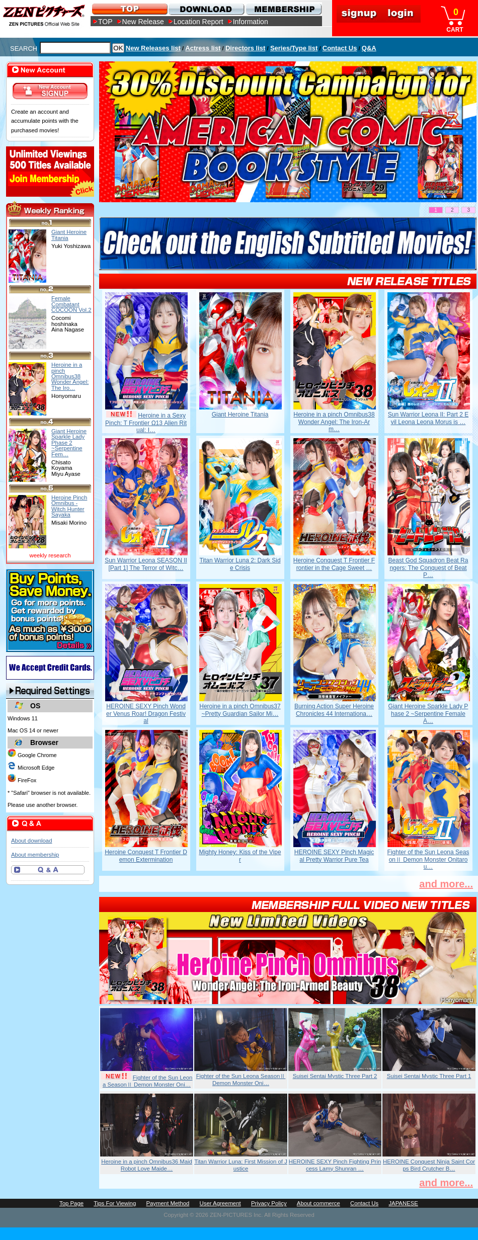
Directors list (245, 48)
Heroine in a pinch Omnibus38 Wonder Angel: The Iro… (70, 376)
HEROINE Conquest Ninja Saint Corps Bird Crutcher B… (429, 1165)
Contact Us (340, 48)
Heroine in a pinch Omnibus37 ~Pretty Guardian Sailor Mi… (239, 710)
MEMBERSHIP (283, 9)
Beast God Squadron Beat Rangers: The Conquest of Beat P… (428, 567)
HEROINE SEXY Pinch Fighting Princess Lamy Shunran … (335, 1165)
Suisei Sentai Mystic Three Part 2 (335, 1076)
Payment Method (167, 1203)
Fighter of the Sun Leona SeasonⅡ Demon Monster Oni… (148, 1081)
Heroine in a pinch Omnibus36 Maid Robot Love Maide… (146, 1165)
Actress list (202, 48)
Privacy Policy (269, 1203)
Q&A (369, 48)
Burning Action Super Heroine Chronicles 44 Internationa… (334, 710)
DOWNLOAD (206, 9)
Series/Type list (293, 48)
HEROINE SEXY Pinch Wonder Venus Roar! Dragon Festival (146, 713)
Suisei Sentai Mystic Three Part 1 (429, 1076)
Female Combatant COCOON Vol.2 (71, 304)
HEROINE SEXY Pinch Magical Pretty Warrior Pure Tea (334, 856)
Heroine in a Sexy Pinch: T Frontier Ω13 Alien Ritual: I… (146, 423)
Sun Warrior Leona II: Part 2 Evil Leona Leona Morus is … (428, 418)
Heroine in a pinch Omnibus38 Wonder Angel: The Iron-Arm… (333, 422)
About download (31, 841)
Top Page (71, 1203)
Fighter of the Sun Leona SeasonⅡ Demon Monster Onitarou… (428, 859)
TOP (105, 22)
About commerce (318, 1203)
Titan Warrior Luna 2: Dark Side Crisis (239, 564)
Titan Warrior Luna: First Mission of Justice (240, 1165)
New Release (143, 22)
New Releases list (153, 48)
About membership (35, 855)
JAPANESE (403, 1203)
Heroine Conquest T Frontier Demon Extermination (146, 856)
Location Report (198, 22)
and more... (446, 883)
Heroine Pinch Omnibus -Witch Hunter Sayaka (69, 506)
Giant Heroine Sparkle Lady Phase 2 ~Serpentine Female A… (428, 713)
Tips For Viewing (115, 1203)
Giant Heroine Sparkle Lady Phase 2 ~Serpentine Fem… (69, 442)
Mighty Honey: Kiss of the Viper (240, 856)
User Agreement (220, 1203)
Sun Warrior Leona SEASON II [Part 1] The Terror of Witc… (146, 564)
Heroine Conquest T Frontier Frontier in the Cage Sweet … (334, 564)
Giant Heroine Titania (240, 414)
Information (250, 22)
